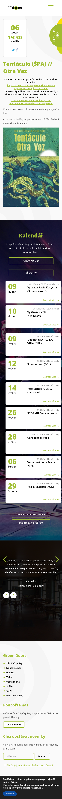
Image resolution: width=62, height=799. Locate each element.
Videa (9, 677)
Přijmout (10, 794)
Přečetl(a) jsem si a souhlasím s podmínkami (30, 765)
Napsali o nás (13, 667)
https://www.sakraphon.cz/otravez (31, 88)
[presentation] (5, 560)
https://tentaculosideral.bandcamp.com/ (31, 100)
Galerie (10, 672)
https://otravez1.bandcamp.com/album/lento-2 (31, 85)
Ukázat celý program (31, 522)
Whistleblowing (14, 695)
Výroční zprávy (14, 663)
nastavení (37, 788)
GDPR (9, 690)
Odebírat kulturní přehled (31, 514)
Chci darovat (14, 724)
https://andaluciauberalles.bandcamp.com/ (31, 103)
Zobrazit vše (31, 261)
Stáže (9, 686)
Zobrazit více (49, 300)
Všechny (31, 273)
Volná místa (13, 681)
